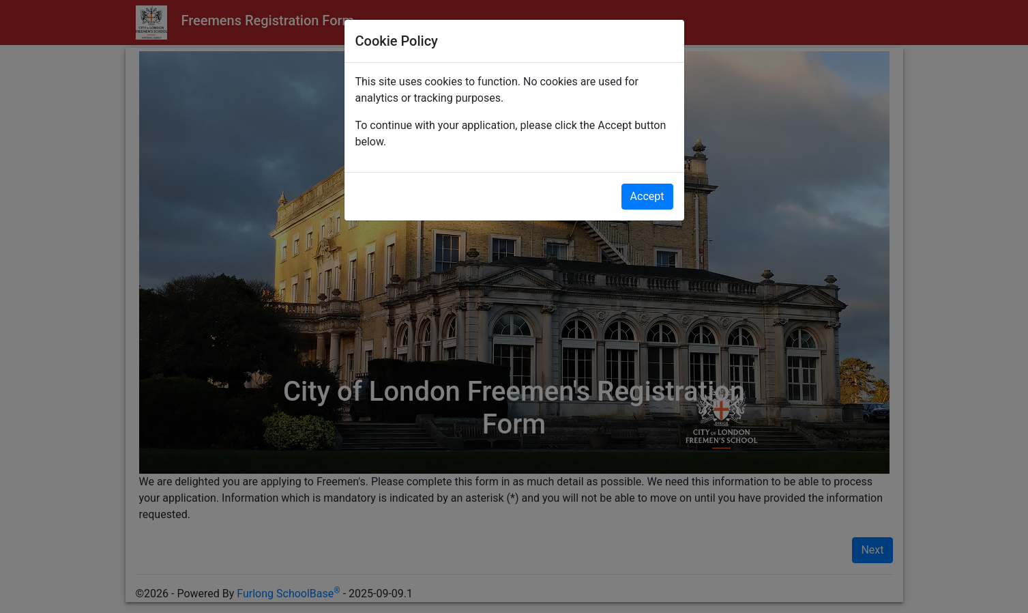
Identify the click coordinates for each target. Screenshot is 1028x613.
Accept (647, 196)
